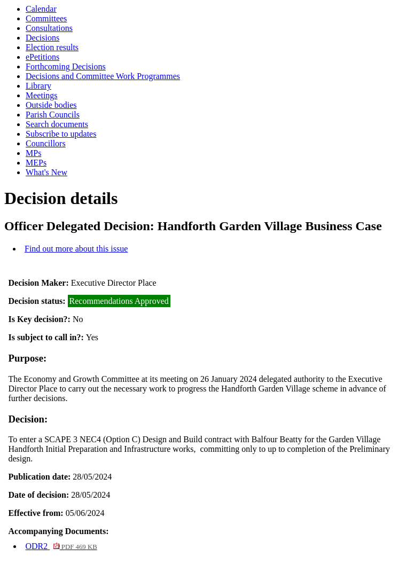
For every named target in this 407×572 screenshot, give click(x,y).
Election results (52, 47)
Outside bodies (51, 104)
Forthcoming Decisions (66, 66)
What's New (46, 172)
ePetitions (42, 56)
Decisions (42, 37)
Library (38, 85)
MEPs (36, 162)
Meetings (42, 95)
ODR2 (61, 546)
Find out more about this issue (76, 248)
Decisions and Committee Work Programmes (103, 76)
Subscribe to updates (61, 133)
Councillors (46, 143)
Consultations (49, 28)
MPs (33, 153)
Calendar (41, 8)
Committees (46, 18)
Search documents (57, 124)
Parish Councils (53, 114)
